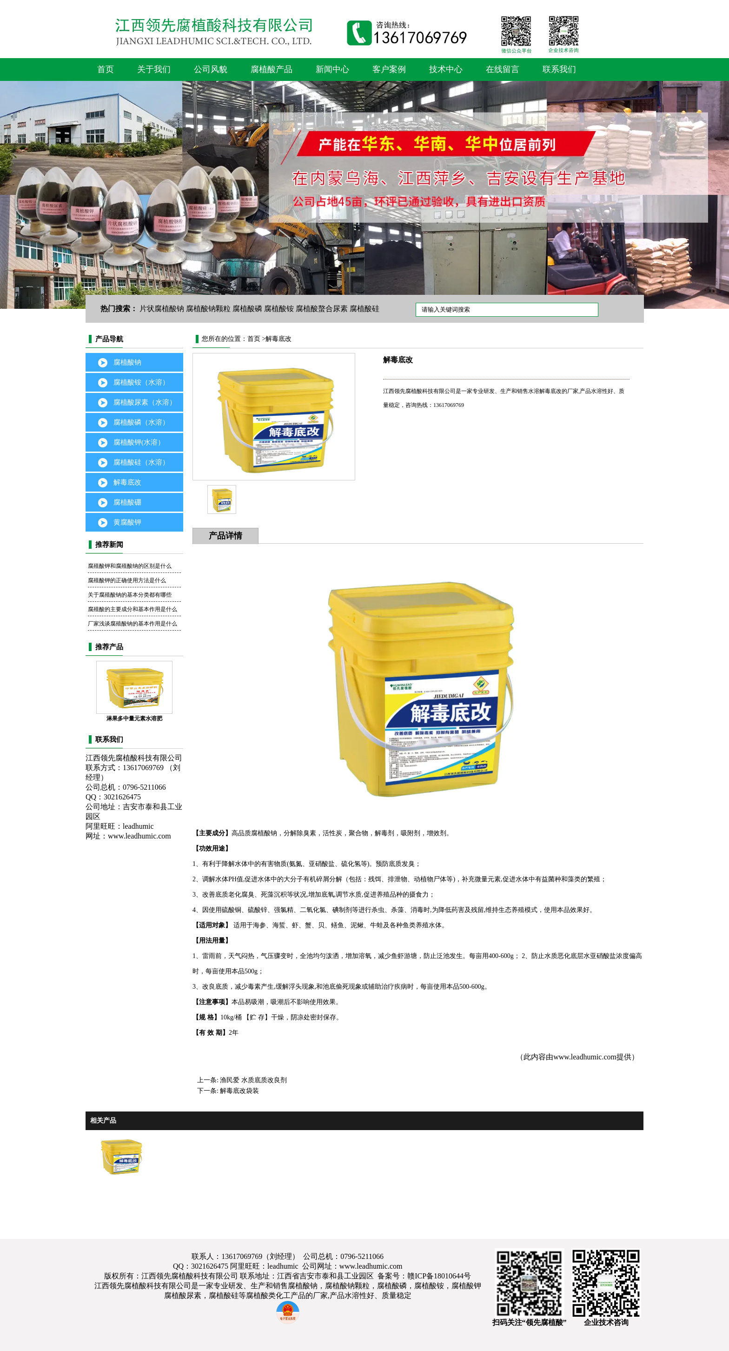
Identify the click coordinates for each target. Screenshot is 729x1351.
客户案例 (389, 69)
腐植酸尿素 (182, 1295)
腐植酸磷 (247, 309)
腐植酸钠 (127, 362)
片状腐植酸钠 (161, 309)
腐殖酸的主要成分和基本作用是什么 (132, 609)
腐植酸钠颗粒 (208, 309)
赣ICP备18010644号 (439, 1276)
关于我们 (154, 69)
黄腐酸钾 (127, 522)
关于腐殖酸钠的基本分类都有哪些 (130, 595)
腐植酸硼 (127, 502)
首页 (105, 69)
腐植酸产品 (271, 69)
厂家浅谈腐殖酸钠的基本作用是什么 (132, 623)
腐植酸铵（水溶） (141, 382)
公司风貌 (210, 69)
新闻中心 (332, 69)
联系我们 (559, 69)
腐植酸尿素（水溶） (144, 402)
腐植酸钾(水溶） (139, 442)
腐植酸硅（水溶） (141, 462)
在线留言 (502, 69)
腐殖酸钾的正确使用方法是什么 (127, 580)
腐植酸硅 (364, 309)
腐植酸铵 (279, 309)
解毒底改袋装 (239, 1090)
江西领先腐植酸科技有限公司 (142, 1286)
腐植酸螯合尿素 (322, 309)
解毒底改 (127, 482)
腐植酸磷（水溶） (141, 422)
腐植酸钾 (466, 1286)
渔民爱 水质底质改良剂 (253, 1080)
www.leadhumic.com (139, 836)
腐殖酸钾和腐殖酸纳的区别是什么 (130, 566)
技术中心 (446, 69)
